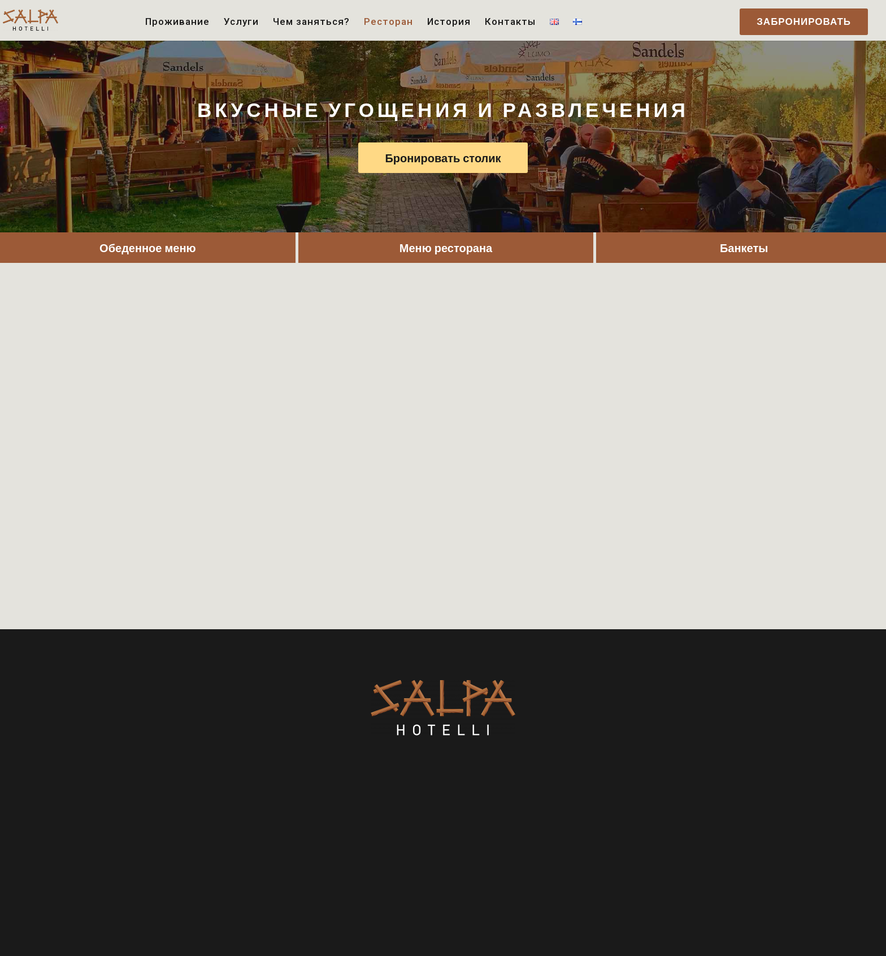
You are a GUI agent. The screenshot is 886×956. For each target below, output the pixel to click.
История (449, 22)
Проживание (177, 22)
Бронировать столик (443, 158)
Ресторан (388, 22)
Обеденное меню (147, 248)
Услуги (241, 22)
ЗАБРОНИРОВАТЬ (804, 21)
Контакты (510, 22)
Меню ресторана (445, 248)
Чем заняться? (311, 22)
